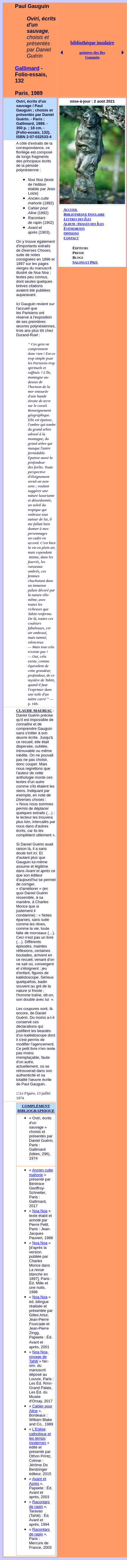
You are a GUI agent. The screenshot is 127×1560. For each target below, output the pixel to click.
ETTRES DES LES (78, 219)
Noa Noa (39, 1211)
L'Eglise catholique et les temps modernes (40, 1436)
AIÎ (83, 224)
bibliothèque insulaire (92, 42)
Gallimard (27, 68)
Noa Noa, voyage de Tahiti (39, 1356)
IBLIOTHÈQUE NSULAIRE (85, 214)
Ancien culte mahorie (41, 1172)
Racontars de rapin (39, 1504)
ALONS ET (85, 262)
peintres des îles (92, 52)
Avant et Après (37, 1481)
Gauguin (92, 57)
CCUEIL (72, 209)
